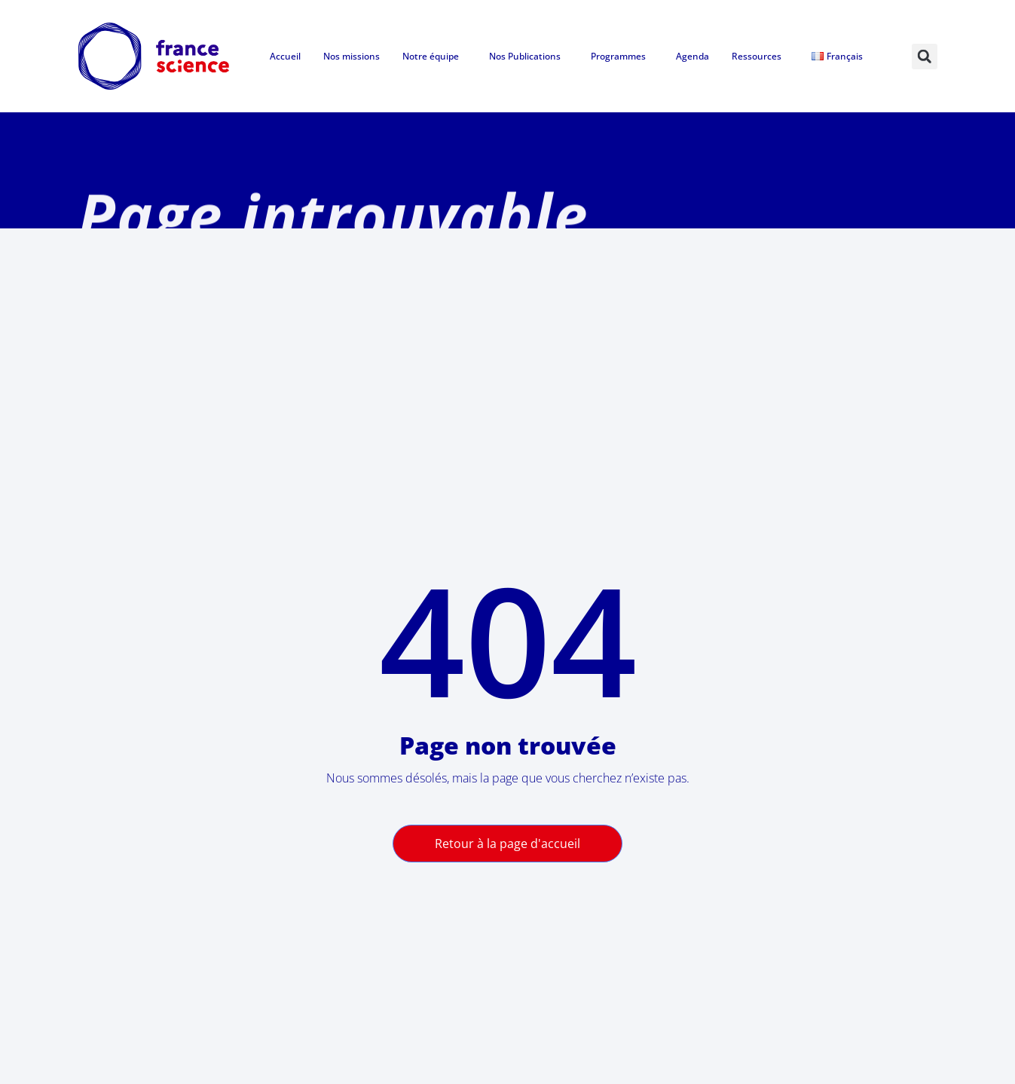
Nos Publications (528, 56)
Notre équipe (434, 56)
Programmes (622, 56)
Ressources (760, 56)
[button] (924, 56)
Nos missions (351, 56)
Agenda (692, 56)
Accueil (285, 56)
